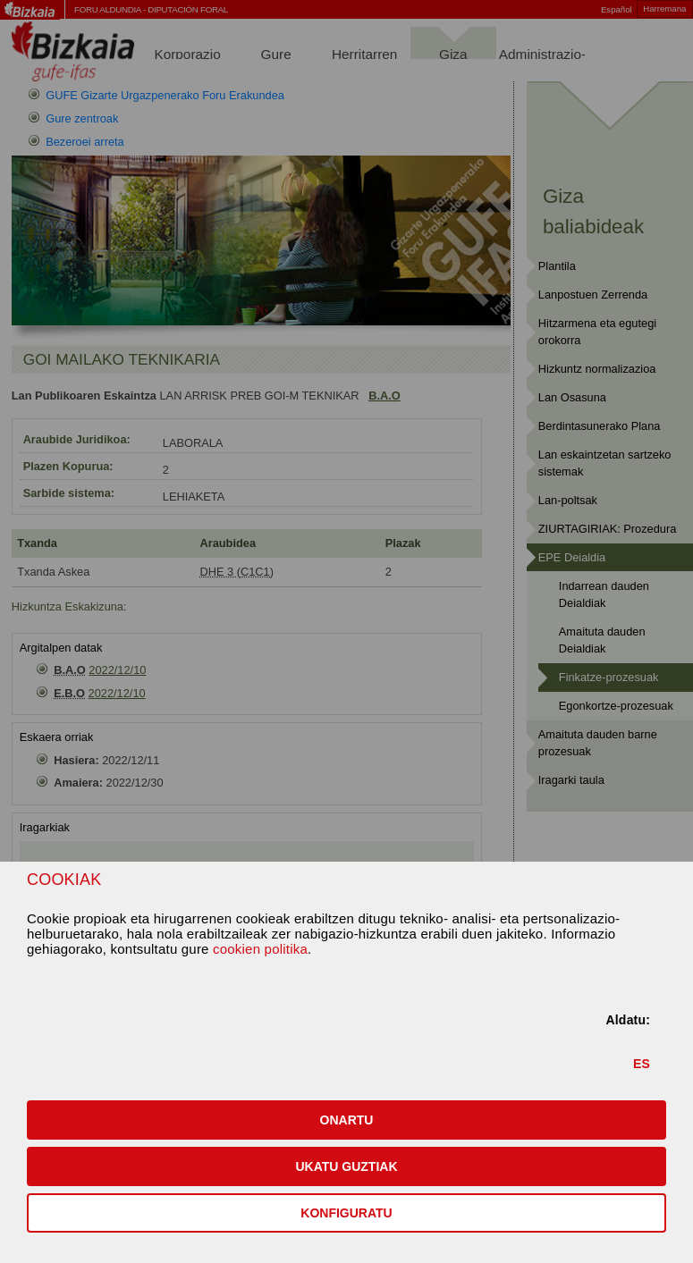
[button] (346, 1120)
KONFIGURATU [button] (346, 1213)
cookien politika (260, 948)
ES (641, 1064)
